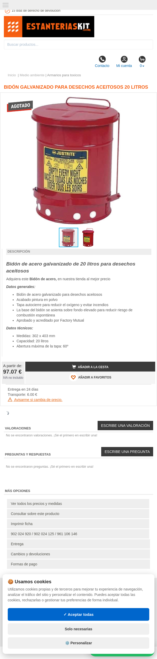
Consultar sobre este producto (35, 514)
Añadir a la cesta (90, 367)
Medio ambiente (32, 75)
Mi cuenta (124, 61)
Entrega (17, 544)
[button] (147, 99)
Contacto (102, 61)
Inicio (12, 75)
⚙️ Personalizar (78, 643)
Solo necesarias (78, 629)
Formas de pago (24, 564)
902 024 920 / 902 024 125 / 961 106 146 (44, 534)
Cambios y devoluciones (30, 554)
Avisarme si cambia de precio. (35, 400)
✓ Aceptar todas (79, 614)
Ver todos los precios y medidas (36, 504)
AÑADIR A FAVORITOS (90, 377)
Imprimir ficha (22, 524)
